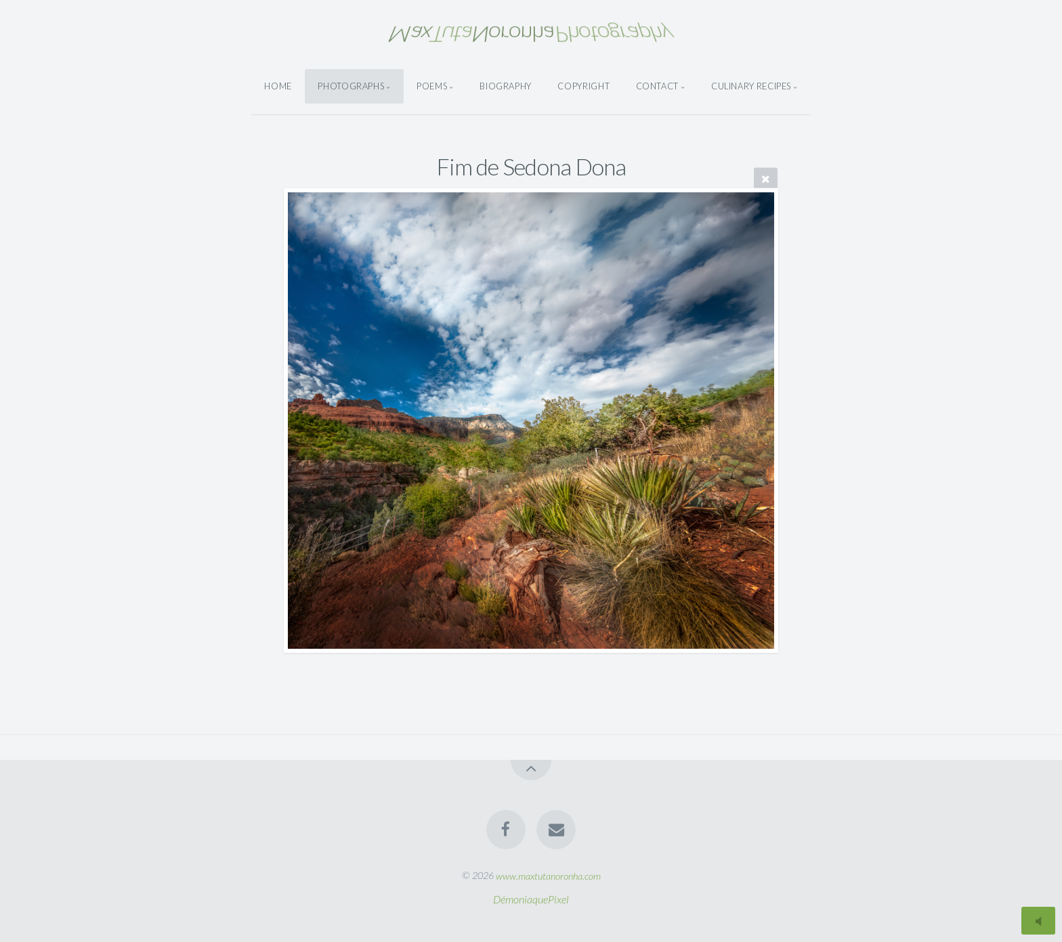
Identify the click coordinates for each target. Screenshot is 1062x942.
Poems (432, 86)
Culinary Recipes (751, 86)
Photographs (351, 86)
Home (278, 86)
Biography (506, 86)
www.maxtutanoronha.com (548, 875)
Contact (657, 86)
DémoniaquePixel (531, 899)
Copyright (583, 86)
